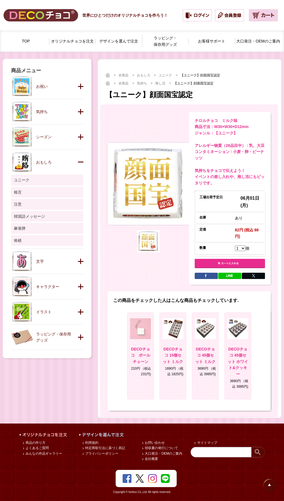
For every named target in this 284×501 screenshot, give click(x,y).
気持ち (142, 83)
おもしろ (144, 75)
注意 (18, 204)
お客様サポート (211, 41)
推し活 (160, 83)
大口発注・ (258, 41)
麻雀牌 (20, 228)
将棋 (18, 240)
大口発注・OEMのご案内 (163, 453)
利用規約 (91, 443)
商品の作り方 (35, 443)
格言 (18, 192)
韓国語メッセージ (29, 216)
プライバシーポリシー (101, 453)
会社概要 (151, 459)
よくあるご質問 (37, 448)
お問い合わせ (154, 443)
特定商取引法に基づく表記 (104, 448)
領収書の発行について (161, 448)
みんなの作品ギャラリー (43, 453)
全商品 (123, 75)
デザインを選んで (118, 41)
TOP (26, 41)
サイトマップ (206, 443)
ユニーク (166, 75)
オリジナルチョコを (72, 41)
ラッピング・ (165, 41)
